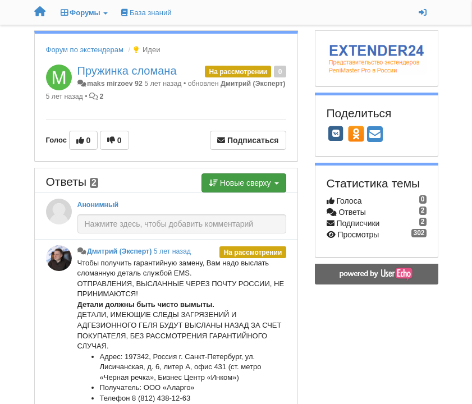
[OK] (356, 133)
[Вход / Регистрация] (423, 12)
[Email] (375, 135)
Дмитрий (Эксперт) (253, 84)
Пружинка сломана (127, 71)
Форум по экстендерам (84, 49)
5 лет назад (172, 251)
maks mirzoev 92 (115, 84)
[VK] (336, 133)
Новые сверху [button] (244, 182)
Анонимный (98, 205)
